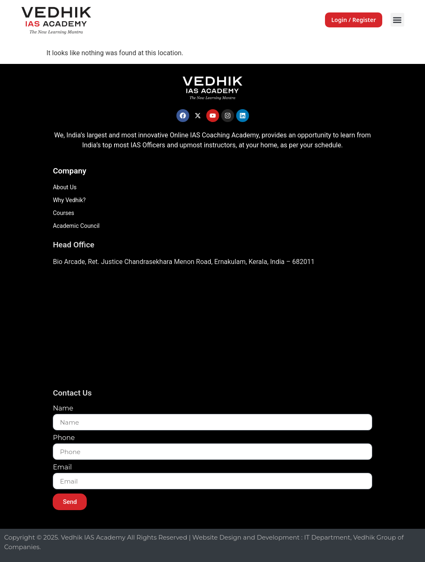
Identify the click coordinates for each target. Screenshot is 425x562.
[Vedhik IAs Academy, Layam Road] (212, 330)
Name (63, 408)
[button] (397, 20)
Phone (64, 438)
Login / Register (353, 20)
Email (62, 467)
